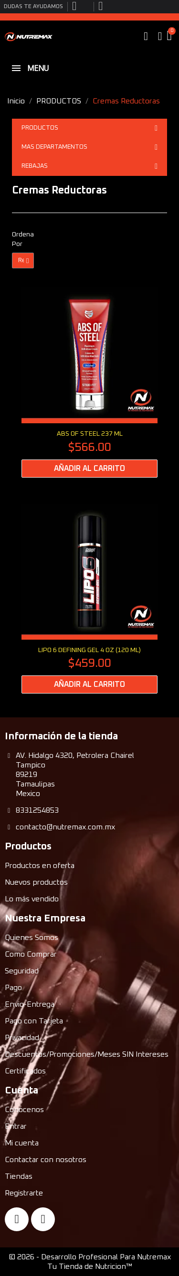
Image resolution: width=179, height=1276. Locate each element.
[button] (146, 36)
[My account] (160, 36)
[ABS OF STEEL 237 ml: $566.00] (89, 382)
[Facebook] (17, 1219)
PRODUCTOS (89, 128)
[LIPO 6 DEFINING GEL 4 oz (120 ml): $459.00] (89, 598)
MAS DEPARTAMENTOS (89, 147)
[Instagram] (43, 1219)
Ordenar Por (23, 239)
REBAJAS (89, 166)
